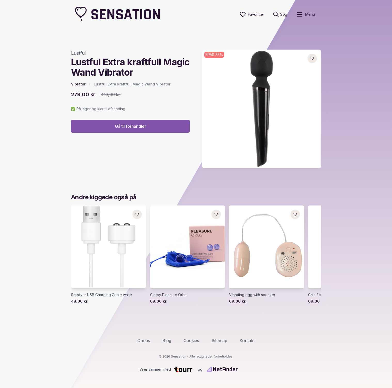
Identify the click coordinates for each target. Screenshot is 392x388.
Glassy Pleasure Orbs (168, 294)
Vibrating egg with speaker (252, 294)
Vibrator (78, 84)
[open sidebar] (305, 14)
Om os (143, 340)
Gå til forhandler (130, 126)
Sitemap (219, 340)
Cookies (191, 340)
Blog (166, 340)
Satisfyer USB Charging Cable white (101, 294)
